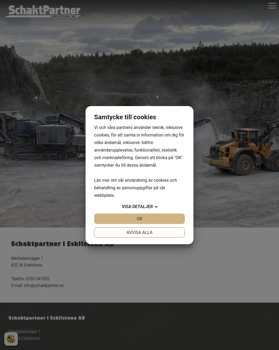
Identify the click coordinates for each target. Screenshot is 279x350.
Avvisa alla (140, 232)
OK (139, 218)
